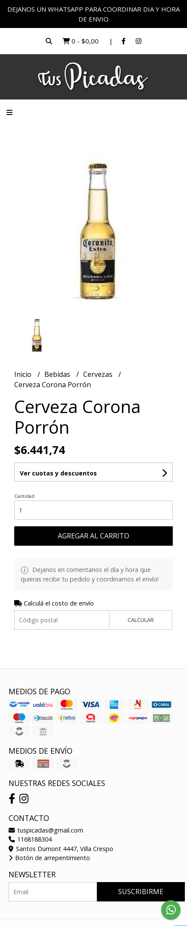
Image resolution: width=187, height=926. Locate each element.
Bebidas (58, 374)
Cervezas (98, 374)
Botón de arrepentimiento (49, 858)
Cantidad (24, 496)
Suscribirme (140, 891)
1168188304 (30, 839)
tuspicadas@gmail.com (46, 830)
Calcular (141, 620)
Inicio (23, 374)
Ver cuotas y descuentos (58, 473)
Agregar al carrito (93, 536)
